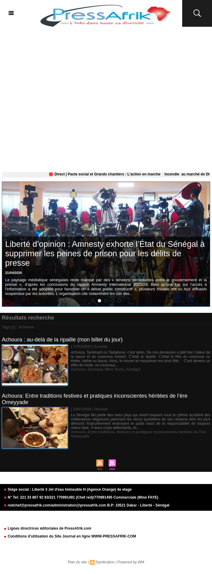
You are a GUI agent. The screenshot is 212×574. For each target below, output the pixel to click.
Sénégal (133, 369)
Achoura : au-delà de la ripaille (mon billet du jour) (62, 340)
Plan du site (77, 562)
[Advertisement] (106, 98)
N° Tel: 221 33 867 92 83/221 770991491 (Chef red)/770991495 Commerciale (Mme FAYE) (81, 497)
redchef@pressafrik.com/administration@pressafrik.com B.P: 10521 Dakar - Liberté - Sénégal (86, 505)
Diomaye (95, 369)
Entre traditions (101, 432)
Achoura (78, 369)
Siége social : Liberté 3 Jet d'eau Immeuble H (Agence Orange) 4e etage (68, 489)
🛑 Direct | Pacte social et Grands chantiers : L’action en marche (108, 174)
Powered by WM (130, 562)
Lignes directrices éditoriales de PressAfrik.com (47, 528)
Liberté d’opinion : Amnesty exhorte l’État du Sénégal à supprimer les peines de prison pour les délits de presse (105, 254)
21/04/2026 (13, 273)
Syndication (105, 562)
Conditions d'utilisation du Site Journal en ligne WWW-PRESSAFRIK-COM (70, 536)
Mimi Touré (114, 369)
